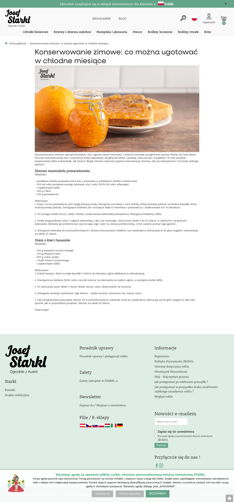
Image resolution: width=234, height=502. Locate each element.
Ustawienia (102, 493)
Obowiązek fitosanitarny (170, 371)
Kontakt (10, 390)
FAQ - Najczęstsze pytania (171, 376)
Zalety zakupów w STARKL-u (99, 380)
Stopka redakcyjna (17, 395)
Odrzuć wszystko (129, 493)
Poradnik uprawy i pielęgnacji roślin (104, 356)
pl (194, 18)
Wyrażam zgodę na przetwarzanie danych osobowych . (185, 438)
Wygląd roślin (163, 396)
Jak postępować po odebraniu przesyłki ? (181, 382)
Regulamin (161, 356)
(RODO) (163, 440)
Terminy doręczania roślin (171, 366)
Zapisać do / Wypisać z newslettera (103, 405)
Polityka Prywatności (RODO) (173, 361)
